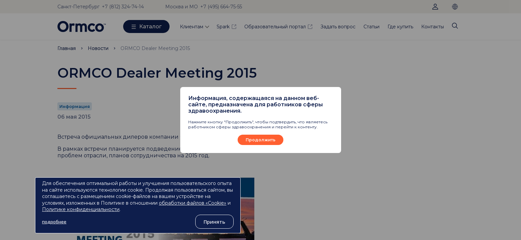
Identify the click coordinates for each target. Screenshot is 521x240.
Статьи (371, 27)
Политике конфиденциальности (80, 209)
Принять (214, 221)
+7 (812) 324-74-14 (123, 7)
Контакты (432, 27)
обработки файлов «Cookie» (192, 203)
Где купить (400, 27)
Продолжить (260, 139)
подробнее (54, 222)
